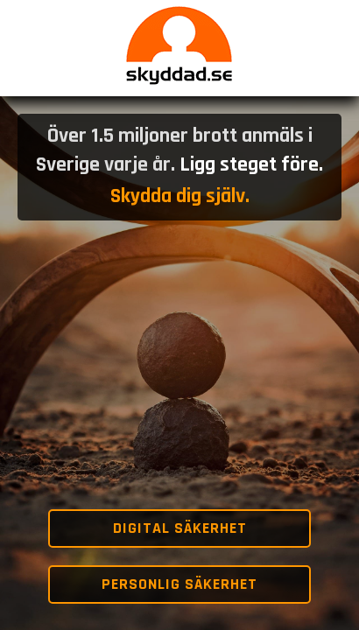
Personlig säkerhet (179, 584)
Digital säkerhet (180, 528)
